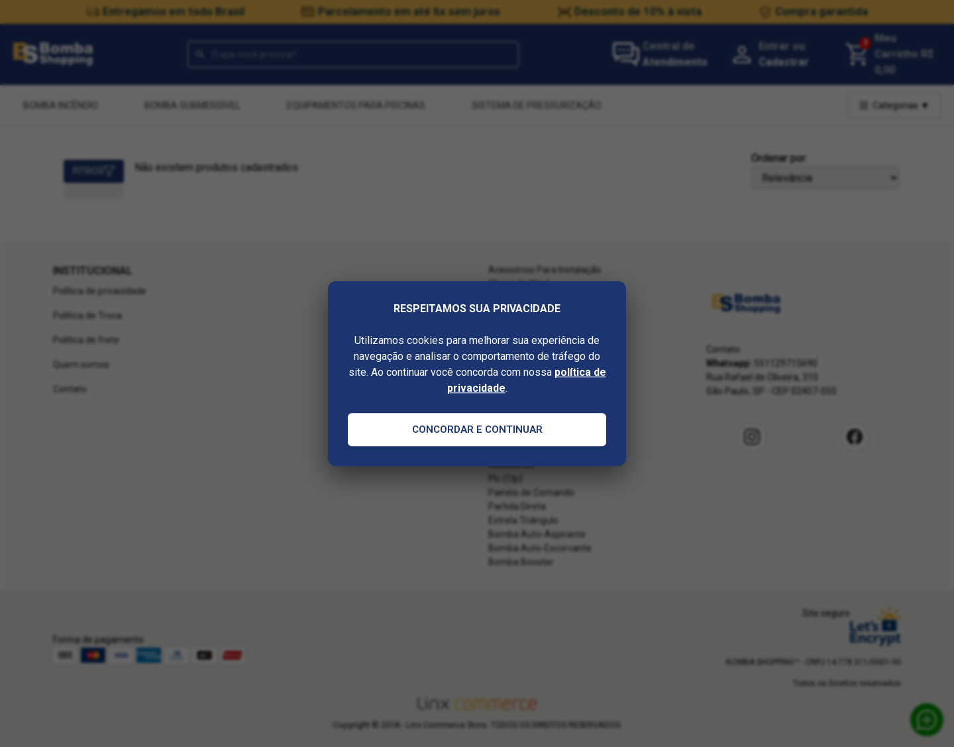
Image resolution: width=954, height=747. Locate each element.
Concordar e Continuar (477, 429)
